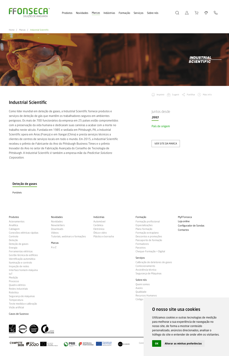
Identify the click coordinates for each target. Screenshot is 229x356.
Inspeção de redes (19, 266)
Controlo (13, 236)
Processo (14, 281)
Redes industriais (18, 288)
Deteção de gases (18, 243)
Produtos (67, 13)
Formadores (142, 243)
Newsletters (58, 225)
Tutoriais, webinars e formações (68, 236)
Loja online (184, 221)
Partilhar (191, 94)
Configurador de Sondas (191, 225)
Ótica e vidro (100, 232)
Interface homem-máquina (23, 270)
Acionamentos (17, 221)
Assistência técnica (146, 269)
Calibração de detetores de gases (154, 262)
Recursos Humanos (146, 295)
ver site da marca (165, 143)
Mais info (207, 94)
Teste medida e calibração (23, 303)
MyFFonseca (185, 217)
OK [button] (156, 343)
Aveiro (139, 288)
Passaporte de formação (149, 240)
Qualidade (141, 291)
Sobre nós (152, 13)
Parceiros (141, 247)
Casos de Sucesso (19, 314)
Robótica (14, 292)
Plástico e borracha (103, 236)
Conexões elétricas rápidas (23, 232)
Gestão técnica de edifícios (23, 255)
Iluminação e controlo (20, 262)
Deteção (13, 240)
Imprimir (160, 94)
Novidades (82, 13)
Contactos (183, 230)
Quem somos (143, 284)
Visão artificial (16, 307)
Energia (13, 247)
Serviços (138, 13)
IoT (10, 273)
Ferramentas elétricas (21, 251)
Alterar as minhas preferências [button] (183, 343)
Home (12, 30)
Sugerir (175, 94)
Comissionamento (145, 266)
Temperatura (16, 300)
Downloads (57, 229)
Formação (124, 13)
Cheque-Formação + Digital (150, 251)
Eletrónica (98, 229)
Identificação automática (22, 258)
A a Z (53, 247)
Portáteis (17, 192)
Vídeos (55, 232)
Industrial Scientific (39, 30)
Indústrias (109, 13)
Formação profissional (148, 221)
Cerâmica (98, 225)
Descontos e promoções (149, 236)
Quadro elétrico (17, 285)
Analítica (13, 225)
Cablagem (14, 229)
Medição (13, 277)
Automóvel (99, 221)
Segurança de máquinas (22, 296)
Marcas (96, 12)
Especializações (144, 225)
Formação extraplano (147, 232)
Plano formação (144, 229)
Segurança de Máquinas (149, 273)
